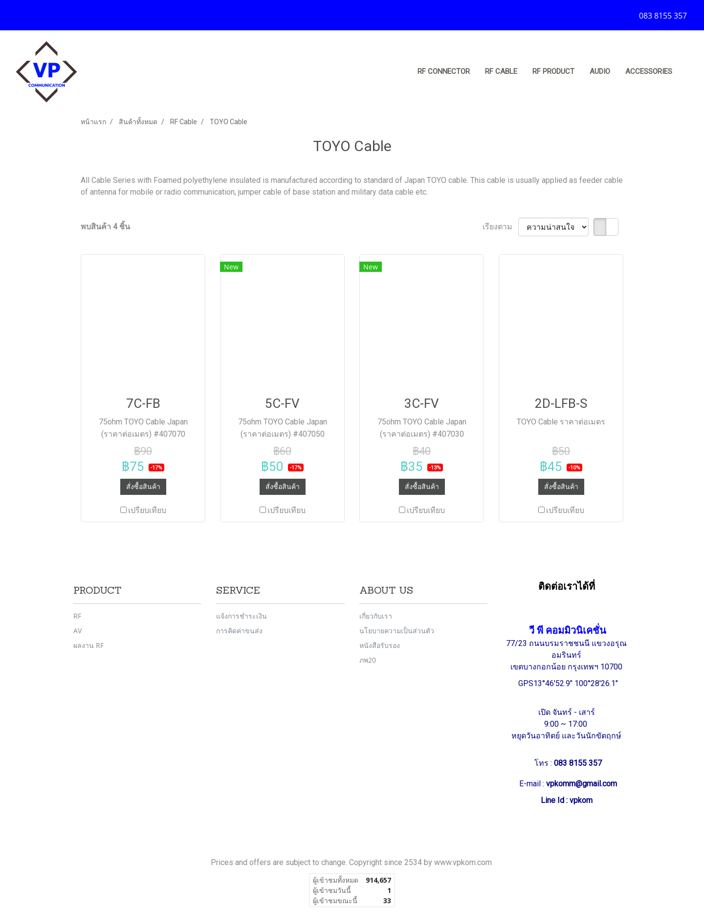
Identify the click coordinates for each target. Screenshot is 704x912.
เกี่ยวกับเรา (375, 616)
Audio (600, 71)
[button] (689, 72)
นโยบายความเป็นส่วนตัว (396, 630)
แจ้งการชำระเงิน (241, 616)
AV (77, 630)
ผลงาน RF (88, 645)
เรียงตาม (500, 226)
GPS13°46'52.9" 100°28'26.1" (569, 683)
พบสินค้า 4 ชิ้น (105, 226)
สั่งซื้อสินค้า (143, 486)
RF (77, 616)
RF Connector (444, 71)
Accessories (648, 71)
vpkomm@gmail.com (581, 783)
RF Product (553, 71)
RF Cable (501, 71)
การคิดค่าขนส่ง (239, 630)
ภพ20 (367, 660)
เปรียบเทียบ (147, 510)
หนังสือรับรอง (379, 645)
